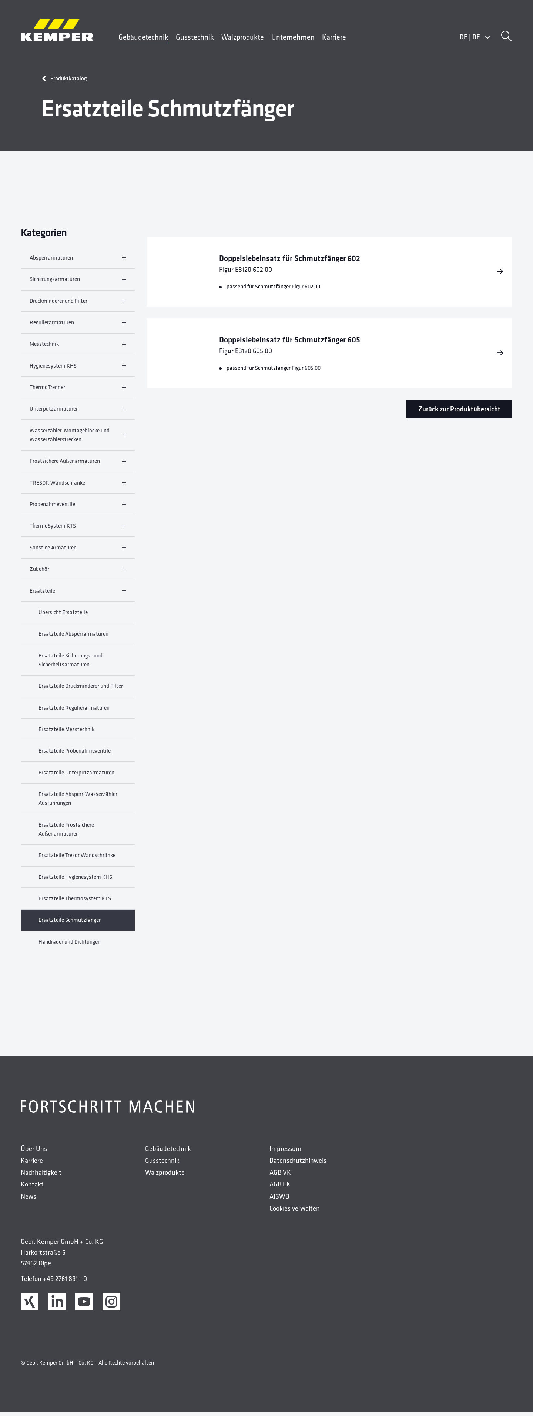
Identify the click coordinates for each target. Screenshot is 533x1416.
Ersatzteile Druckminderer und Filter (80, 689)
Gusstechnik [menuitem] (195, 36)
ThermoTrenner (78, 391)
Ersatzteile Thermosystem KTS (74, 902)
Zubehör (78, 572)
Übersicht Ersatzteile (63, 616)
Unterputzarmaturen (78, 412)
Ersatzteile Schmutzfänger (69, 923)
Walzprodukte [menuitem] (242, 36)
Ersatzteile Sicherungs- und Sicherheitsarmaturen (70, 664)
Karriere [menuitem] (334, 36)
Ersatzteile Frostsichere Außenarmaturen (66, 833)
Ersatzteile (78, 594)
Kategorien (44, 232)
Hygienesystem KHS (78, 369)
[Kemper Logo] (57, 30)
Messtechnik (78, 347)
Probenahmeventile (78, 508)
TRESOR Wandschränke (78, 486)
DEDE (475, 36)
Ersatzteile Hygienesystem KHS (75, 880)
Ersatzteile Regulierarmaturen (74, 711)
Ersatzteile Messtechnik (66, 733)
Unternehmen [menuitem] (293, 36)
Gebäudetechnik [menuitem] (143, 36)
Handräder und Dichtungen (69, 945)
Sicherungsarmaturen (78, 283)
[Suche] (506, 37)
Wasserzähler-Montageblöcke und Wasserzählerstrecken (78, 439)
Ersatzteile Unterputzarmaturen (76, 776)
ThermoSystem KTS (78, 529)
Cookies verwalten (294, 1212)
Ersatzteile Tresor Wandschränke (76, 859)
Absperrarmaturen (78, 261)
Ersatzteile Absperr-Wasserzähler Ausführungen (77, 802)
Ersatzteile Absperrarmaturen (73, 637)
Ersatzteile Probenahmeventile (74, 754)
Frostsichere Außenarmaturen (78, 465)
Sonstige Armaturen (78, 551)
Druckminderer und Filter (78, 304)
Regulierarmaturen (78, 326)
